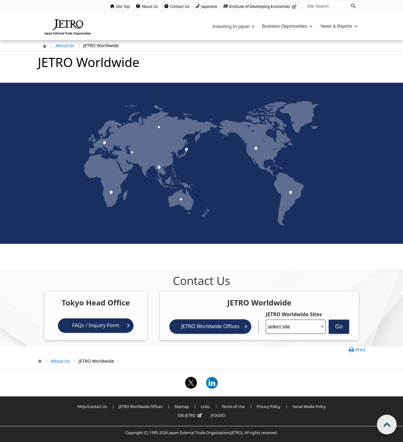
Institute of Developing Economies (263, 6)
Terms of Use (233, 406)
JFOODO (218, 415)
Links (205, 406)
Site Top (123, 6)
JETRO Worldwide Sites (294, 314)
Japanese (209, 6)
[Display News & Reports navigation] (338, 26)
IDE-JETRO (191, 415)
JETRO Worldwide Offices (210, 326)
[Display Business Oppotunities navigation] (286, 26)
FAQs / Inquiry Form (95, 325)
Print (360, 350)
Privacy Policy (269, 406)
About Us (150, 6)
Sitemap (181, 406)
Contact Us (179, 6)
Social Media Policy (309, 406)
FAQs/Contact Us (92, 406)
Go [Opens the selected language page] (339, 326)
